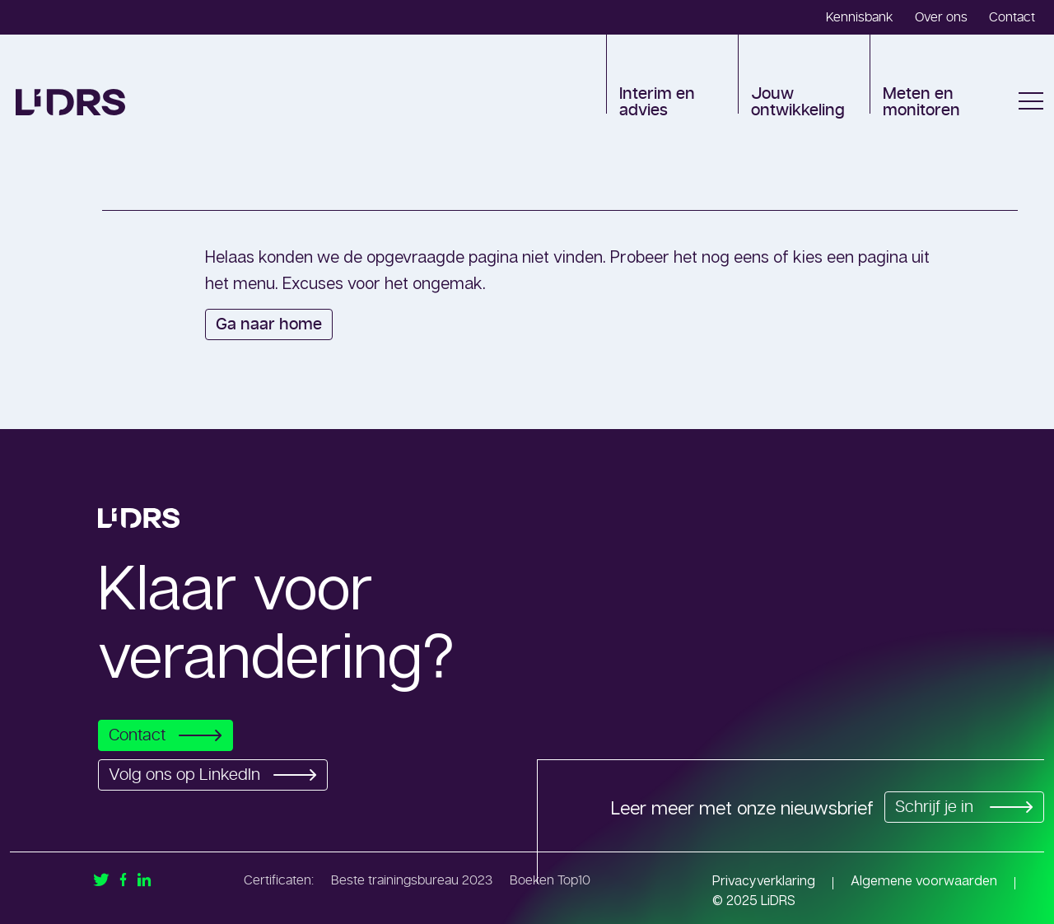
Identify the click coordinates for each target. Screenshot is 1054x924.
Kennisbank (859, 17)
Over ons (941, 17)
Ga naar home (269, 324)
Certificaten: (279, 880)
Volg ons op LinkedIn (217, 775)
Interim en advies (657, 102)
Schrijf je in (961, 807)
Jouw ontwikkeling (798, 102)
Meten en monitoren (921, 102)
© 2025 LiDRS (753, 900)
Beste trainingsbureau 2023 (411, 880)
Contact (1012, 17)
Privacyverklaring (763, 880)
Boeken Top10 (550, 880)
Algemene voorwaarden (924, 880)
